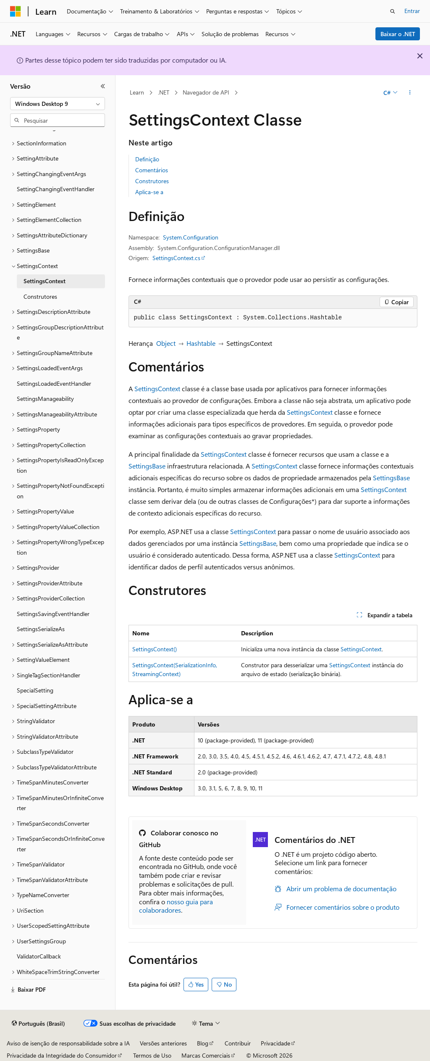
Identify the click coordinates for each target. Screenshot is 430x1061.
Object (166, 343)
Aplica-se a (149, 192)
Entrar (412, 11)
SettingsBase (146, 465)
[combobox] (57, 104)
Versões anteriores (163, 1043)
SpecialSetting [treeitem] (35, 690)
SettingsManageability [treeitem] (45, 399)
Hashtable (200, 343)
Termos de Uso (152, 1055)
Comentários (151, 170)
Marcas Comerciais (205, 1055)
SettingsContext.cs (176, 258)
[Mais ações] (409, 93)
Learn (137, 92)
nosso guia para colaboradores (176, 906)
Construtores (152, 181)
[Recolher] (103, 86)
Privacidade (275, 1043)
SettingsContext (157, 388)
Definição (147, 159)
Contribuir (238, 1043)
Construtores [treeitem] (40, 296)
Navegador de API (206, 92)
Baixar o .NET (397, 34)
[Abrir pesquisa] (392, 11)
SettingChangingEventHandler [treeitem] (55, 189)
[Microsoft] (15, 11)
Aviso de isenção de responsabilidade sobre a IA (68, 1043)
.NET (163, 92)
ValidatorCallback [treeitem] (39, 956)
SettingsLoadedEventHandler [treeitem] (54, 383)
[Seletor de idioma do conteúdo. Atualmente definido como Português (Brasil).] (38, 1023)
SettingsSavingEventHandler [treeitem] (53, 614)
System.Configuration (190, 237)
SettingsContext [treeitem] (45, 281)
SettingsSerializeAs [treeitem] (41, 629)
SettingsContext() (154, 649)
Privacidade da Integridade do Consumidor (62, 1055)
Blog (202, 1043)
